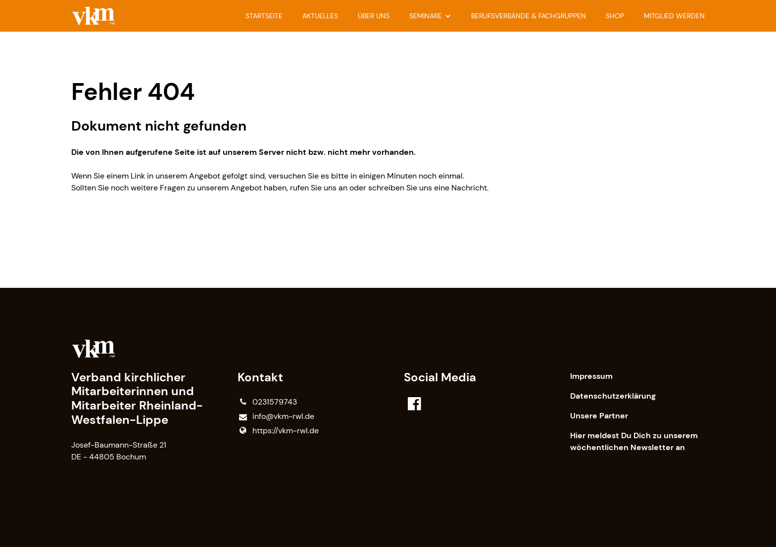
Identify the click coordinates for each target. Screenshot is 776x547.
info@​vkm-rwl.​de (276, 416)
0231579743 (267, 402)
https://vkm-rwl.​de (278, 431)
